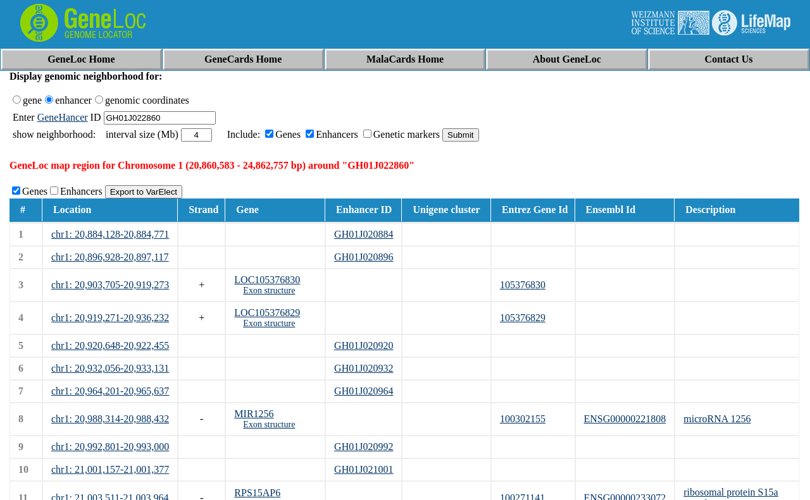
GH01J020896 (363, 257)
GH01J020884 (363, 234)
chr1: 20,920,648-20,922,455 (110, 345)
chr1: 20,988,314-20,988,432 (110, 418)
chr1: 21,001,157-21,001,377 (110, 469)
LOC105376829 (267, 312)
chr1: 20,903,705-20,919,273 (110, 284)
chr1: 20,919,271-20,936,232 (110, 317)
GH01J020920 (363, 345)
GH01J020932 (363, 368)
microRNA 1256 (717, 418)
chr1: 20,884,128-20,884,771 (110, 234)
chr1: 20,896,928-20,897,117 (110, 257)
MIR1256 (253, 413)
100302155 (522, 418)
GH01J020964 (363, 391)
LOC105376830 (267, 279)
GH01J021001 (363, 469)
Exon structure (269, 290)
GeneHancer (62, 117)
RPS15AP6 (257, 492)
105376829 (522, 317)
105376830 (522, 284)
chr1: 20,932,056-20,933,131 (110, 368)
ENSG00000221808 (625, 418)
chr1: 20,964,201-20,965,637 (110, 391)
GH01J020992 (363, 446)
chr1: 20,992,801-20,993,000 (110, 446)
